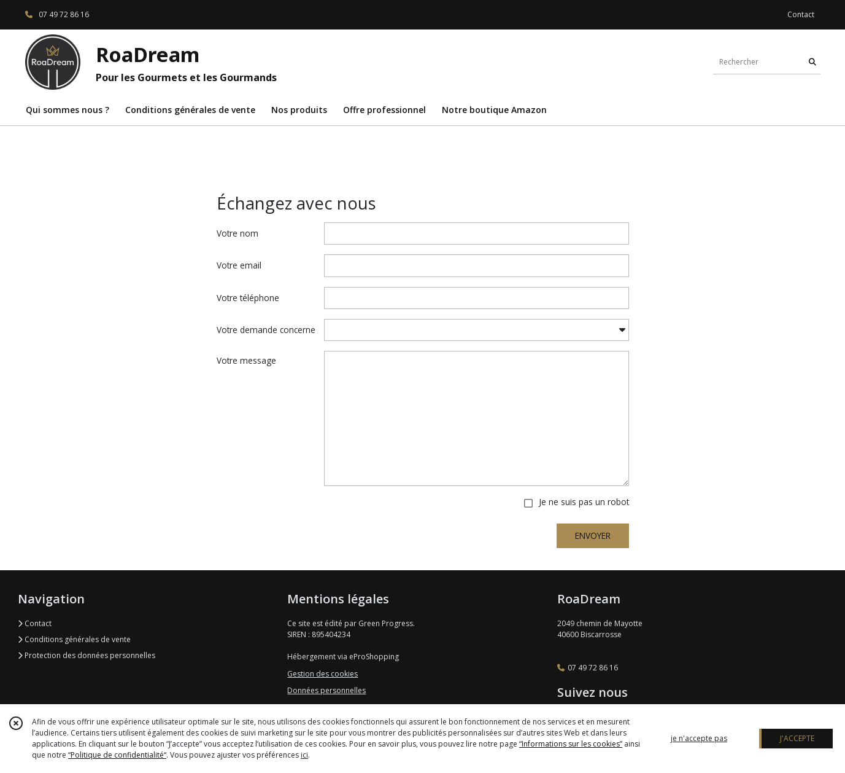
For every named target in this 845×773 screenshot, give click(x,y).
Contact (800, 14)
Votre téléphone (248, 298)
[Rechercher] (812, 62)
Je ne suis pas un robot (584, 502)
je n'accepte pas (699, 738)
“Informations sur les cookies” (570, 744)
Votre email (239, 265)
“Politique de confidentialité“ (117, 755)
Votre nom (237, 233)
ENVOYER (593, 535)
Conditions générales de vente (74, 639)
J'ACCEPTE (797, 738)
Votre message (246, 360)
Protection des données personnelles (86, 655)
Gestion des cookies (322, 674)
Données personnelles (326, 690)
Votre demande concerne (266, 329)
